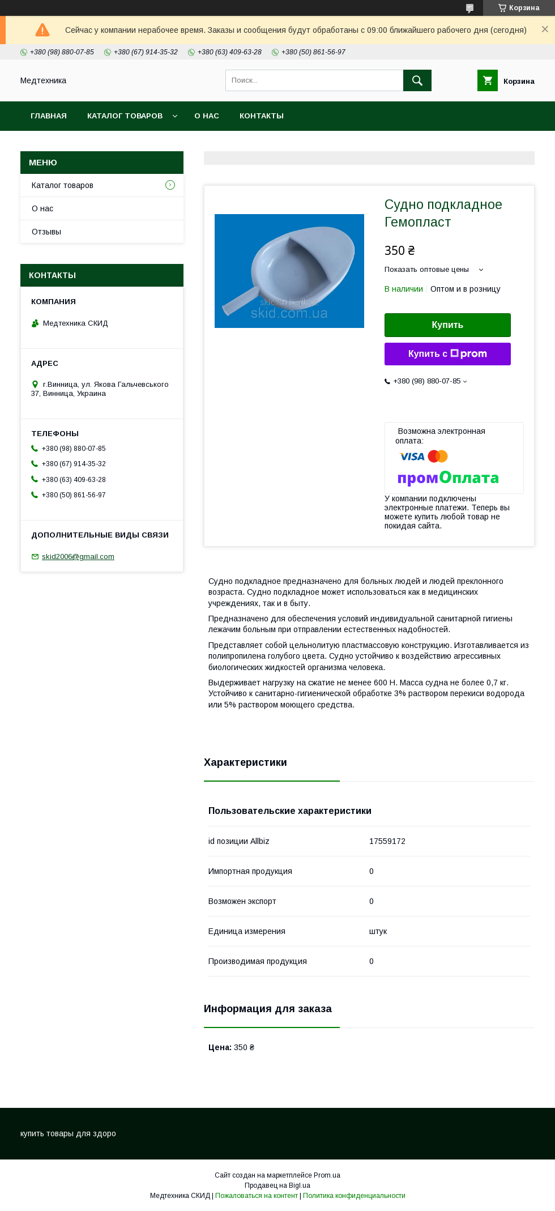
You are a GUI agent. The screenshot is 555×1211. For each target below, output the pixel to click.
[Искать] (417, 80)
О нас (206, 116)
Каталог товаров (125, 116)
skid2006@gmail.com (78, 556)
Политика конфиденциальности (354, 1196)
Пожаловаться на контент (256, 1196)
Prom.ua (327, 1175)
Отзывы (46, 231)
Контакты (262, 116)
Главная (49, 116)
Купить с (447, 354)
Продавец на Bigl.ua (277, 1185)
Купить (448, 325)
